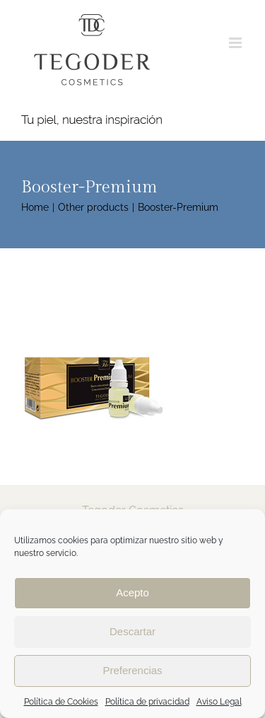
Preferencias (132, 670)
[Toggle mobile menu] (236, 42)
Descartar (132, 631)
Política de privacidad (147, 702)
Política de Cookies (61, 702)
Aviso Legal (219, 702)
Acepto (132, 592)
